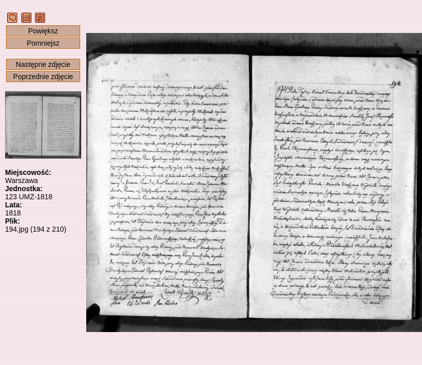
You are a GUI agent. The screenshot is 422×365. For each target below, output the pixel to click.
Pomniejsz (43, 43)
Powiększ (43, 31)
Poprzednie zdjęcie (43, 76)
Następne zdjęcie (43, 64)
